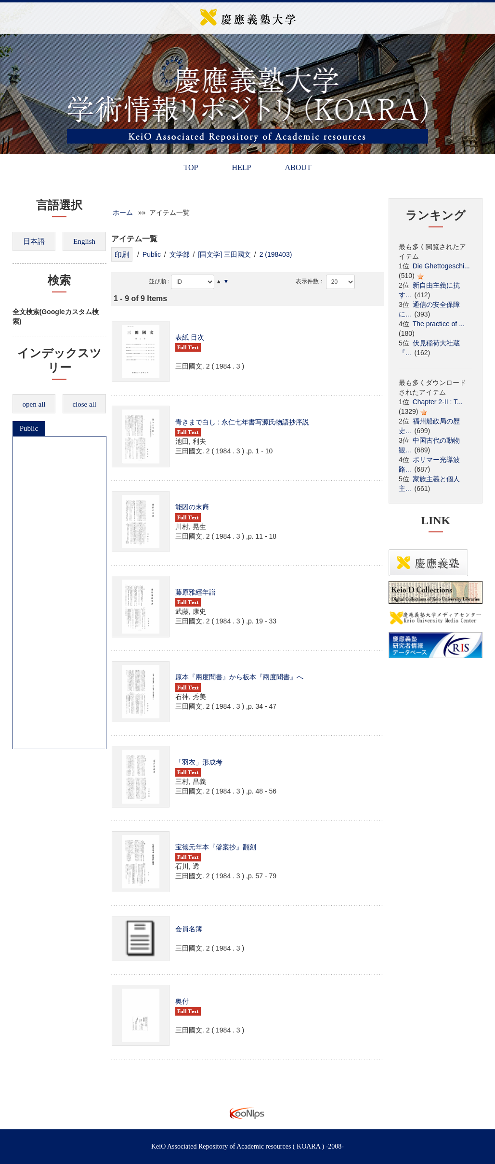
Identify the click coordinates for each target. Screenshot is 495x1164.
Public (29, 428)
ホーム (123, 212)
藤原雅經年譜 (195, 592)
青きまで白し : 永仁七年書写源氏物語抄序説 (242, 422)
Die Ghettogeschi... (441, 266)
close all (84, 404)
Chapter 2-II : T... (438, 402)
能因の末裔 (192, 507)
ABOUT (298, 167)
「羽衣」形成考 (198, 762)
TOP (190, 167)
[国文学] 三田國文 (224, 254)
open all (34, 404)
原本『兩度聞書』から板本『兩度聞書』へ (239, 677)
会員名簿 (188, 929)
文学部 (179, 254)
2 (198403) (276, 254)
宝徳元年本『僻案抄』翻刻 (215, 847)
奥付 (182, 1001)
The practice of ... (439, 324)
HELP (241, 167)
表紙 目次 (189, 337)
